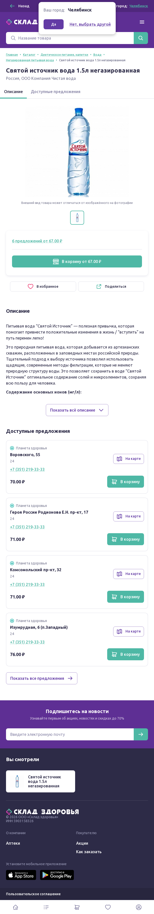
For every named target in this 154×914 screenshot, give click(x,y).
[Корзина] (77, 907)
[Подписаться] (140, 734)
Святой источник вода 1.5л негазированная (44, 781)
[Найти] (140, 38)
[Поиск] (69, 38)
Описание (13, 91)
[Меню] (142, 22)
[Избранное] (107, 907)
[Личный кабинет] (138, 907)
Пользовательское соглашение (33, 894)
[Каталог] (46, 907)
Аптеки (13, 843)
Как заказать (89, 851)
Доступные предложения (55, 91)
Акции (82, 843)
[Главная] (43, 811)
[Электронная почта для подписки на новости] (69, 734)
